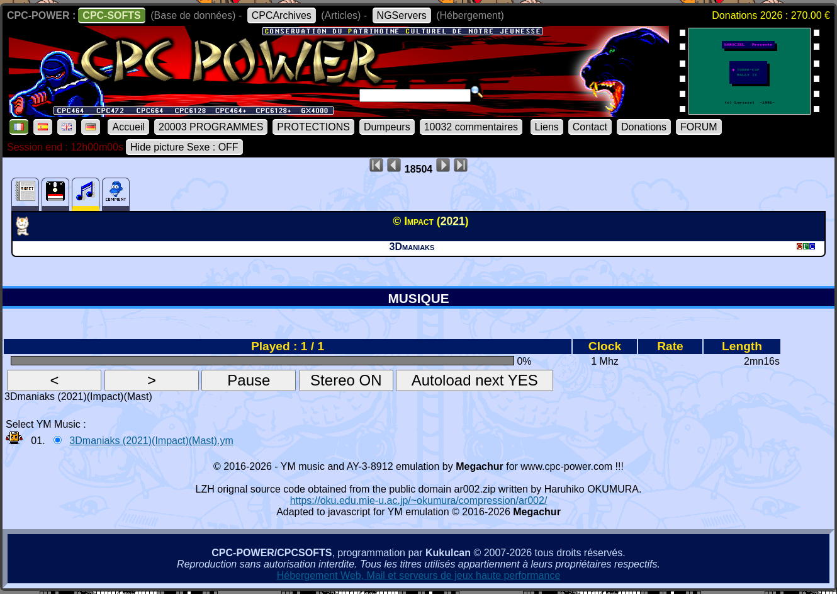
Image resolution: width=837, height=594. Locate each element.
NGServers (402, 15)
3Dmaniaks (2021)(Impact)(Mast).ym (151, 440)
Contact (590, 127)
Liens (547, 127)
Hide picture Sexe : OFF (184, 147)
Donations (643, 127)
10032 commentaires (471, 127)
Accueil (128, 127)
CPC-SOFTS (111, 15)
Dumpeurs (387, 127)
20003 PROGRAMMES (211, 127)
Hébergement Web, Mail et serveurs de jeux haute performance (419, 575)
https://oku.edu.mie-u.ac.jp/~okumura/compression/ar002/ (419, 500)
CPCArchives (282, 15)
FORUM (698, 127)
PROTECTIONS (313, 127)
